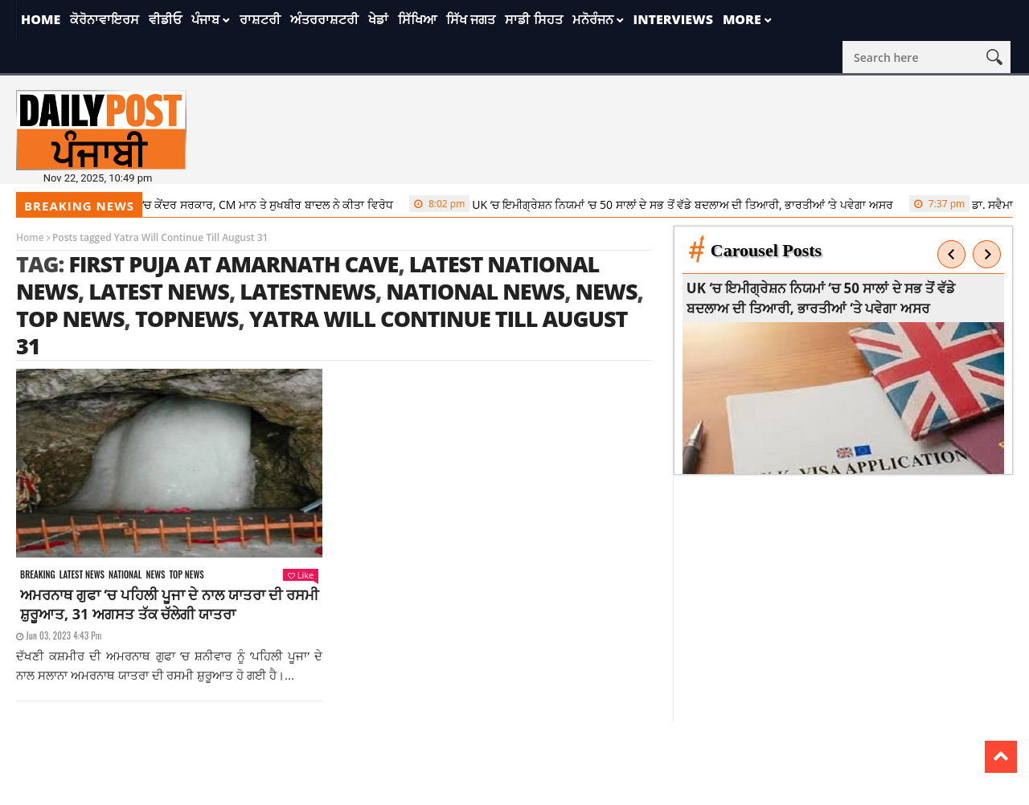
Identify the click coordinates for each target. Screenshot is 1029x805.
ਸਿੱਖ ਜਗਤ (470, 19)
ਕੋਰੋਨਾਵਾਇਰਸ (104, 19)
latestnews (307, 291)
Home (40, 19)
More (742, 19)
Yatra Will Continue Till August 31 (322, 332)
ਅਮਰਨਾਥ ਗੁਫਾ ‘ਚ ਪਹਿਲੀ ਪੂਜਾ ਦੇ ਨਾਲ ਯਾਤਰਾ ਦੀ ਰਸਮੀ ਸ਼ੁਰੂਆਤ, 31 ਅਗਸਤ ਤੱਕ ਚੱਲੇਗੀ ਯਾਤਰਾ (169, 604)
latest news (158, 291)
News (156, 575)
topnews (187, 318)
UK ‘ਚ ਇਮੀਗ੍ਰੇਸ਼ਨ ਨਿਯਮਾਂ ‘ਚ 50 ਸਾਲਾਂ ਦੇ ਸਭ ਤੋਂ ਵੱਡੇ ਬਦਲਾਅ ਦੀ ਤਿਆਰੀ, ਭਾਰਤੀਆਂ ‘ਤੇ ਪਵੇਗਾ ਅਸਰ (658, 204)
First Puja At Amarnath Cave (233, 264)
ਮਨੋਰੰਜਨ (592, 19)
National (125, 575)
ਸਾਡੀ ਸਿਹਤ (533, 19)
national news (475, 291)
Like (301, 575)
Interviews (673, 19)
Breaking (37, 575)
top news (70, 318)
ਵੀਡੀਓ (165, 19)
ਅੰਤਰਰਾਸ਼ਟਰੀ (324, 19)
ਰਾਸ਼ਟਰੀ (260, 19)
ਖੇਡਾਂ (378, 19)
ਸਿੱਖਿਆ (417, 19)
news (606, 291)
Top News (186, 575)
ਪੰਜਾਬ (205, 19)
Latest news (82, 575)
